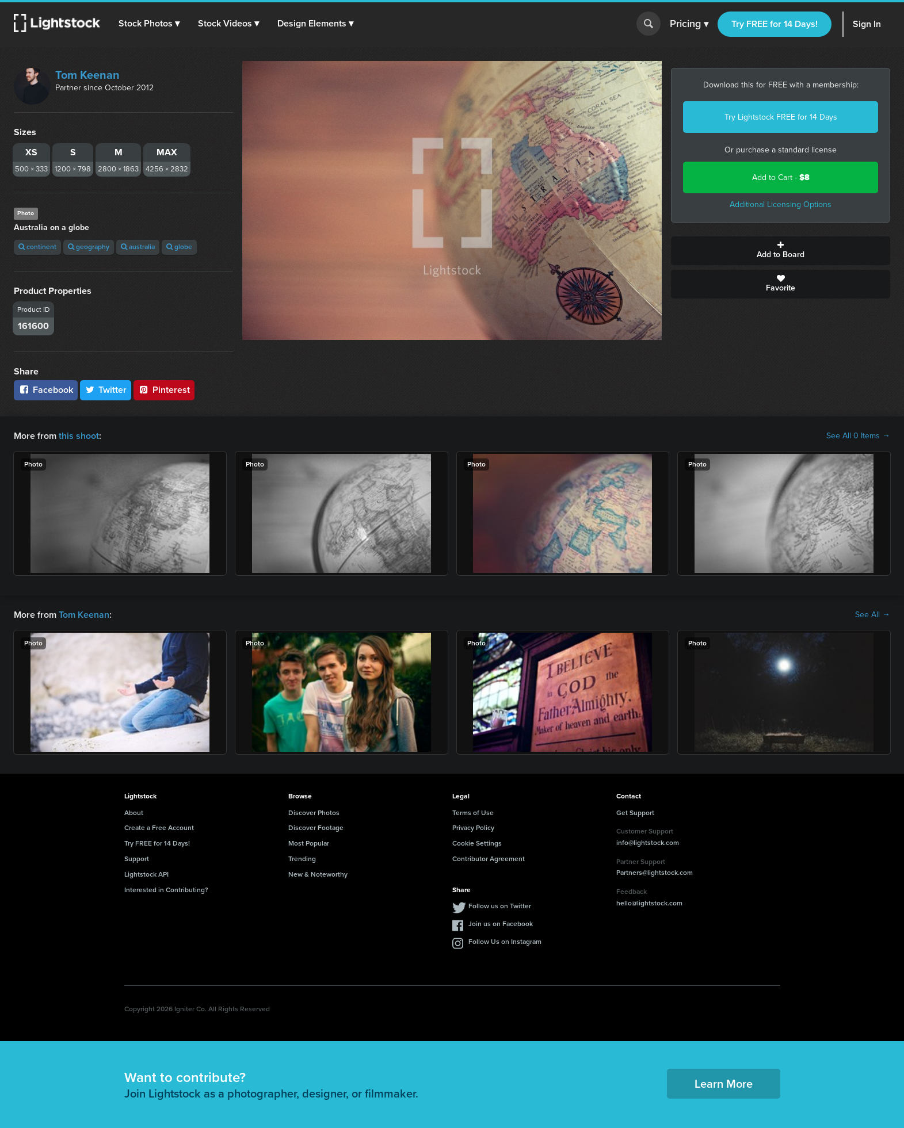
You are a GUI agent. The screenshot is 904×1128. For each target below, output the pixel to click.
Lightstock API (146, 874)
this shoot (79, 435)
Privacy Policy (473, 828)
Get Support (635, 813)
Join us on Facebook (500, 924)
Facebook (45, 389)
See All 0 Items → (858, 436)
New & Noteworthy (318, 874)
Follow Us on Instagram (504, 941)
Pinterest (164, 389)
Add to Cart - (781, 177)
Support (136, 859)
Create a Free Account (159, 828)
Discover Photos (314, 813)
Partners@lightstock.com (654, 872)
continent (37, 247)
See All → (872, 615)
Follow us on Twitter (499, 906)
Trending (302, 859)
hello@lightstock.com (649, 903)
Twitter (106, 389)
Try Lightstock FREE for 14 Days (780, 117)
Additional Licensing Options (780, 204)
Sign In (867, 23)
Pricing (689, 24)
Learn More (724, 1083)
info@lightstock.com (647, 843)
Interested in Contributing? (166, 890)
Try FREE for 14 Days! (774, 23)
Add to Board (780, 251)
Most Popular (308, 843)
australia (138, 247)
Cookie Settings (477, 843)
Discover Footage (316, 828)
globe (179, 247)
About (133, 813)
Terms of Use (473, 813)
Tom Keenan (87, 74)
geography (88, 247)
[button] (149, 23)
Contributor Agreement (488, 859)
